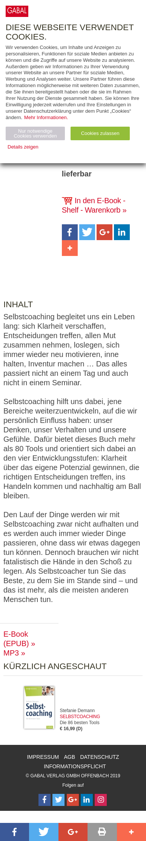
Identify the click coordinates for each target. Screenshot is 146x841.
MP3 (11, 653)
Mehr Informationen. (46, 117)
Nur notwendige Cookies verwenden (35, 133)
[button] (70, 232)
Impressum (43, 757)
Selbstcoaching (80, 716)
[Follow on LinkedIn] (87, 800)
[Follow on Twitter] (58, 800)
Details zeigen (23, 147)
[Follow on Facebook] (44, 800)
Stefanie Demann (77, 710)
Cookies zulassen (100, 133)
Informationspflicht (75, 766)
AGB (69, 757)
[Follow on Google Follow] (73, 800)
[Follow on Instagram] (101, 800)
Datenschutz (99, 757)
